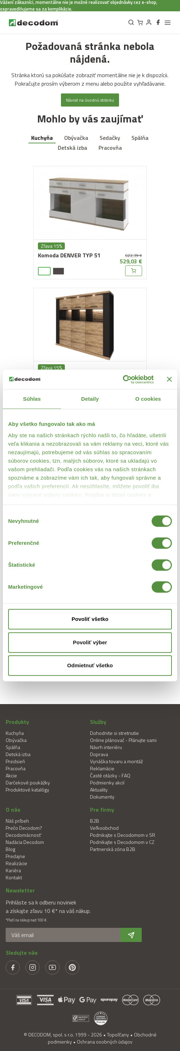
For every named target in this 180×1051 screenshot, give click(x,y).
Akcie (11, 775)
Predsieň (15, 761)
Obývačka (76, 137)
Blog (10, 849)
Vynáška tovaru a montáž (116, 761)
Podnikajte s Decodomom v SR (122, 835)
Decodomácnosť (23, 835)
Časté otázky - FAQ (110, 775)
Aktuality (99, 789)
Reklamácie (102, 768)
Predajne (15, 856)
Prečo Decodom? (24, 828)
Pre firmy (102, 809)
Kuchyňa (42, 137)
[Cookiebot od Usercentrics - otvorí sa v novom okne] (123, 379)
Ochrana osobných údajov (105, 1041)
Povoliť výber (90, 642)
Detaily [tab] (90, 399)
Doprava (99, 754)
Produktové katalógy (27, 789)
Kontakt (14, 877)
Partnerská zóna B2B (112, 849)
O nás (13, 809)
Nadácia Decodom (25, 842)
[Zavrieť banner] (169, 379)
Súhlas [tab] (32, 399)
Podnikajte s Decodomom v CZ (122, 842)
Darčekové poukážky (28, 782)
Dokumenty (102, 796)
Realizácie (16, 863)
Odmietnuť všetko (90, 665)
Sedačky (110, 137)
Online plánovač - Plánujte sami (123, 740)
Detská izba (72, 147)
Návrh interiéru (106, 747)
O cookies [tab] (148, 399)
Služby (98, 722)
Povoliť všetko (90, 619)
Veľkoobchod (104, 828)
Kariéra (13, 870)
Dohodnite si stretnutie (114, 733)
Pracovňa (110, 147)
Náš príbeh (17, 820)
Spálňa (139, 137)
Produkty (17, 722)
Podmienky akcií (107, 782)
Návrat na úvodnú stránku (90, 100)
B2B (94, 820)
